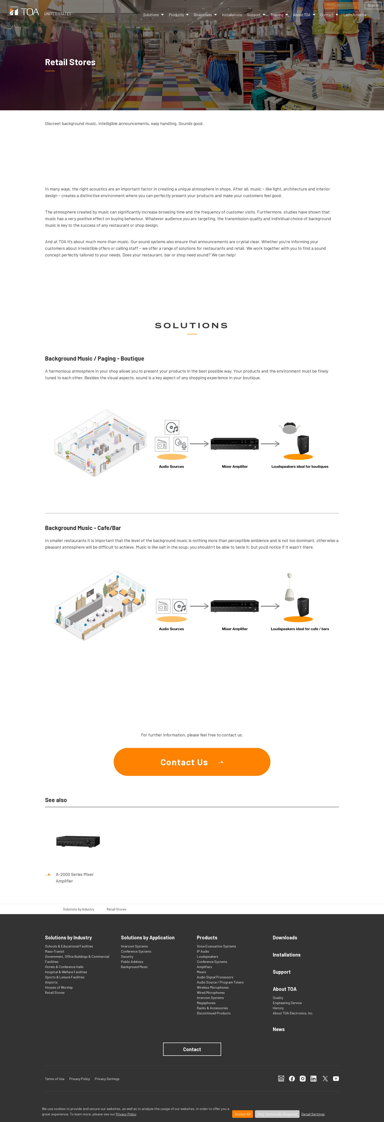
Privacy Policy (126, 1114)
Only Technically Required (277, 1114)
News (279, 1029)
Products (176, 14)
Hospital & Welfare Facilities (66, 972)
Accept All (242, 1114)
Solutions (151, 14)
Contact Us (184, 761)
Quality (278, 998)
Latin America (354, 14)
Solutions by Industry (78, 909)
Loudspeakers (207, 956)
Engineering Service (287, 1003)
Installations (232, 14)
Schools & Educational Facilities (69, 946)
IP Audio (203, 951)
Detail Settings (313, 1114)
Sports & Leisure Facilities (64, 977)
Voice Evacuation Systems (216, 946)
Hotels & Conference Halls (64, 967)
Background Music (134, 967)
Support (282, 972)
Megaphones (206, 1003)
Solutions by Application (148, 937)
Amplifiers (204, 967)
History (278, 1008)
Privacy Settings (107, 1079)
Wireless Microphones (213, 987)
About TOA (302, 14)
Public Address (132, 961)
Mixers (201, 972)
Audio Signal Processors (215, 977)
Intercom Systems (134, 946)
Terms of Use (54, 1079)
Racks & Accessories (212, 1008)
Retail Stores (55, 992)
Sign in (373, 5)
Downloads (203, 14)
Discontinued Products (214, 1013)
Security (127, 956)
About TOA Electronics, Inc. (293, 1013)
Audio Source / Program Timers (220, 982)
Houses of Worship (59, 987)
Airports (51, 982)
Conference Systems (136, 951)
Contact (192, 1049)
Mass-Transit (54, 951)
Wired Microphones (211, 992)
